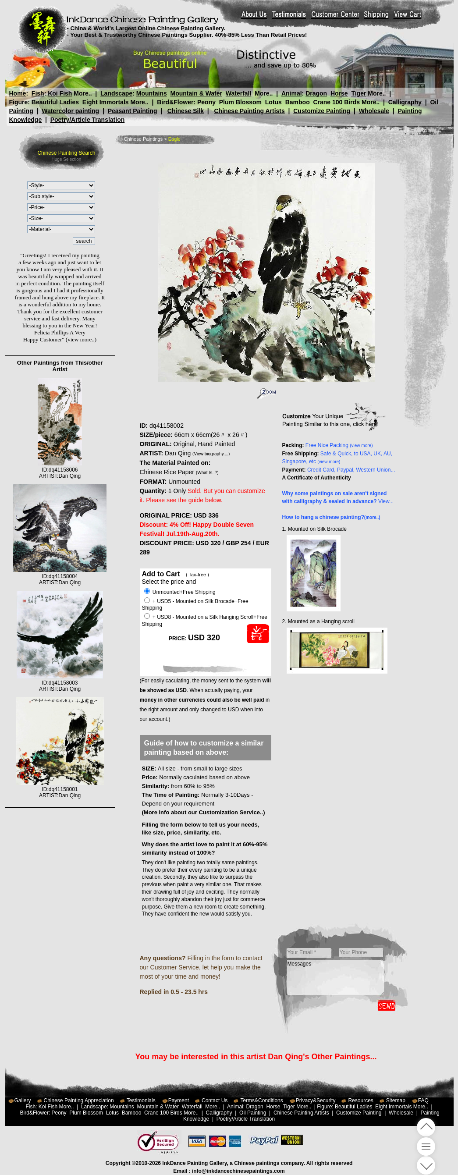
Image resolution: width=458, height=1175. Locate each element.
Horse (339, 93)
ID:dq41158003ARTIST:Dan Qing (60, 683)
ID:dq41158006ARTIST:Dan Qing (60, 470)
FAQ (423, 1100)
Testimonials (141, 1100)
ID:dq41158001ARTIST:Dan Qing (59, 789)
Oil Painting (252, 1113)
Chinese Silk (185, 110)
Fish (38, 93)
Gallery (22, 1100)
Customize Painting (321, 110)
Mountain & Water (196, 93)
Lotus (273, 102)
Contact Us (214, 1100)
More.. (83, 93)
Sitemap (395, 1100)
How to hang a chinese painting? (331, 517)
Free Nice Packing (339, 445)
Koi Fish (60, 93)
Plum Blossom (240, 102)
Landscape (116, 93)
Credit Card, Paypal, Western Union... (351, 470)
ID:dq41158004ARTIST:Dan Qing (60, 576)
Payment (178, 1100)
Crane (321, 102)
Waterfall (239, 93)
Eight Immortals (105, 102)
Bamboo (297, 102)
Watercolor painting (70, 110)
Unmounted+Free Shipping (180, 592)
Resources (360, 1100)
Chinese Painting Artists (249, 110)
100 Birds (346, 102)
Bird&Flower (175, 102)
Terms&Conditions (261, 1100)
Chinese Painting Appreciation (79, 1100)
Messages (335, 977)
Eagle (174, 139)
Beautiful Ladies (55, 102)
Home (17, 93)
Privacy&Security (316, 1100)
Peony (206, 102)
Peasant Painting (132, 110)
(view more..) (81, 339)
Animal (291, 93)
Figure (18, 102)
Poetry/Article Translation (87, 119)
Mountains (151, 93)
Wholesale (374, 110)
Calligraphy (405, 102)
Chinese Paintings (143, 139)
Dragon (316, 93)
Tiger (358, 93)
